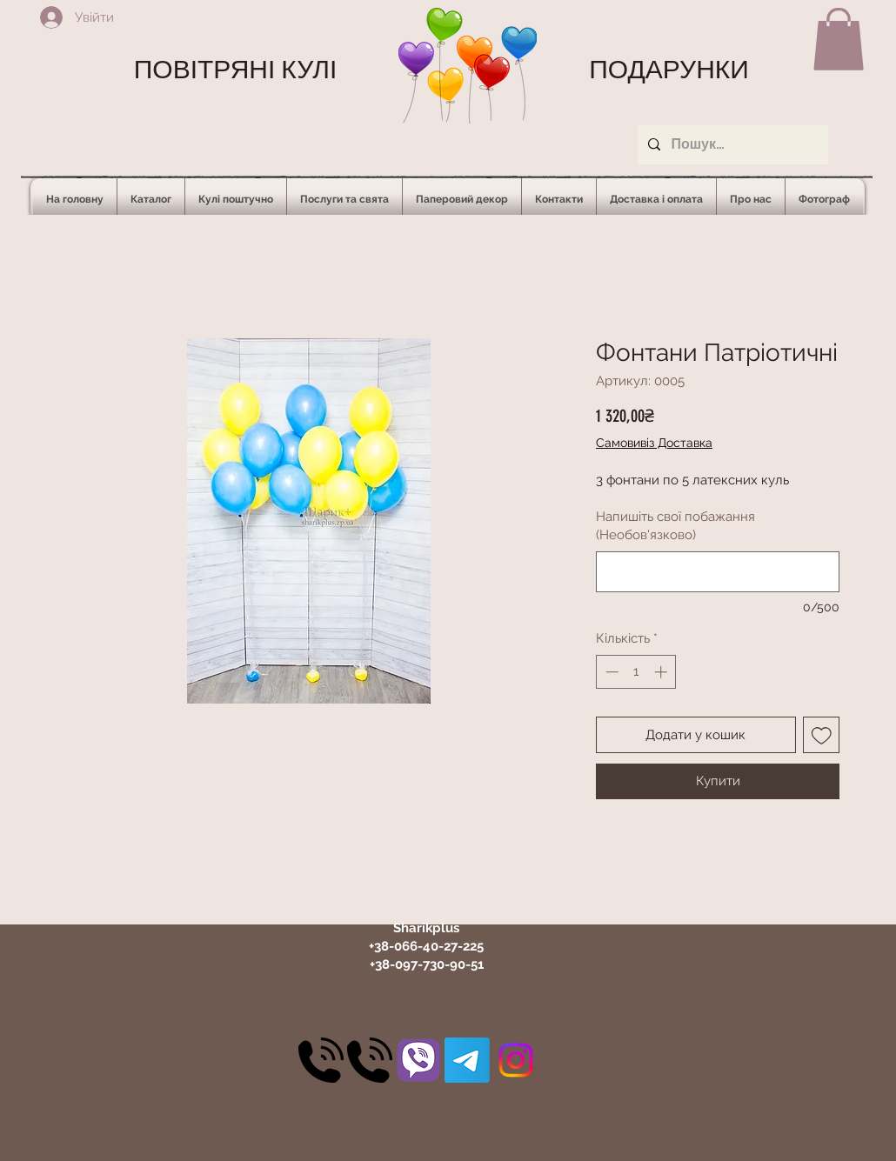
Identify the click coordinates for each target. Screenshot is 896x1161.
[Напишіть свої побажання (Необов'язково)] (718, 571)
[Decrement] (610, 672)
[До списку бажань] (821, 735)
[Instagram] (515, 1060)
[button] (838, 39)
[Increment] (662, 672)
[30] (321, 1060)
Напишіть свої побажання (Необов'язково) (675, 526)
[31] (418, 1060)
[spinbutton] (636, 672)
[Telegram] (467, 1060)
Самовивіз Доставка (654, 443)
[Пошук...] (731, 144)
